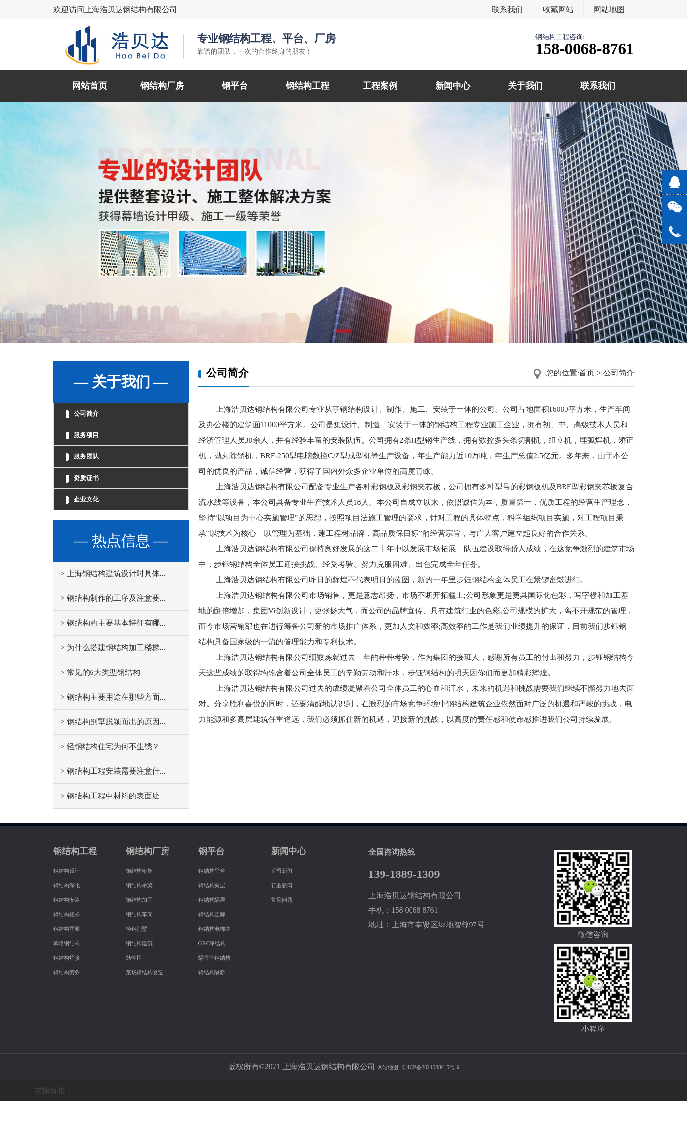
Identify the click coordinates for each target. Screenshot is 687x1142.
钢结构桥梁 (145, 925)
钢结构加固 (145, 940)
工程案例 (380, 86)
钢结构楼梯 (72, 954)
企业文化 (92, 536)
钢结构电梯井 (221, 969)
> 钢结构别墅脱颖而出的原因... (113, 762)
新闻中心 (452, 86)
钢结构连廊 (217, 954)
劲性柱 (137, 998)
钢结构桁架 (145, 911)
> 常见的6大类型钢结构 (100, 713)
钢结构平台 (217, 911)
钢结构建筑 (145, 983)
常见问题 (286, 940)
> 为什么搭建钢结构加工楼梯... (113, 688)
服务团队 (92, 477)
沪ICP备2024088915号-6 (435, 1107)
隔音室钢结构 (221, 998)
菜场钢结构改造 (153, 1012)
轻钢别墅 (141, 969)
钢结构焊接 (72, 998)
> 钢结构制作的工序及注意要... (113, 639)
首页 (587, 373)
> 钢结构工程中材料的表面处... (113, 836)
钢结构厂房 (162, 86)
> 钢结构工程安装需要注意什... (113, 812)
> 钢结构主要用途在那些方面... (113, 738)
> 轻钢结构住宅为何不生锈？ (110, 787)
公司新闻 (286, 911)
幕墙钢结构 (72, 983)
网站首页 (89, 86)
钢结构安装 (72, 940)
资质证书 (92, 506)
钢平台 (235, 86)
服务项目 (92, 447)
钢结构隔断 (217, 1012)
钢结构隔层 (217, 940)
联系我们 (507, 9)
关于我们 (525, 86)
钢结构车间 (145, 954)
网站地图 (609, 9)
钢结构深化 (72, 925)
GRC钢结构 (218, 983)
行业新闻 (286, 925)
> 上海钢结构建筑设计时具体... (113, 614)
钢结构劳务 (72, 1012)
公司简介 (92, 417)
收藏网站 (558, 9)
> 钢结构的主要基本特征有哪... (113, 663)
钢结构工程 (307, 86)
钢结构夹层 (217, 925)
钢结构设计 (72, 911)
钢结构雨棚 (72, 969)
